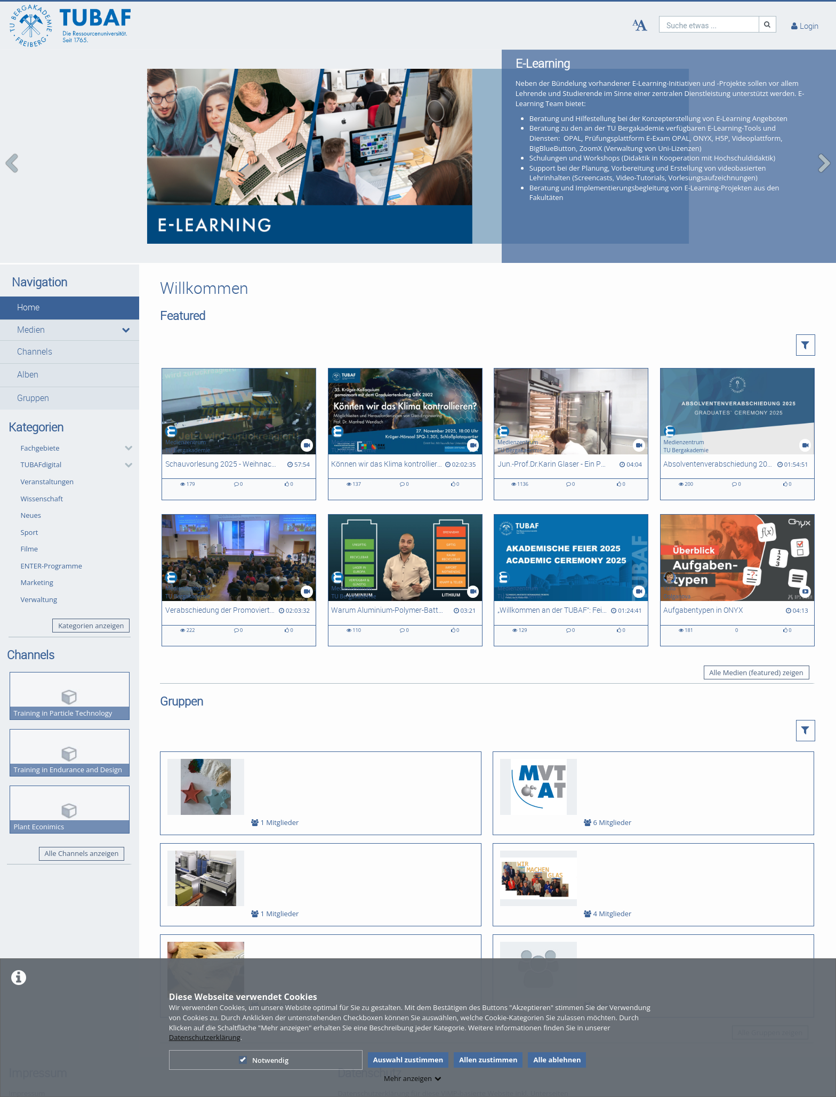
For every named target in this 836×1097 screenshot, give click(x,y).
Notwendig (263, 1060)
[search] (709, 24)
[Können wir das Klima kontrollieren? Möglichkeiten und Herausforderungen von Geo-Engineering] (405, 424)
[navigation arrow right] (824, 158)
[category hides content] (125, 438)
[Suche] (768, 24)
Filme (29, 539)
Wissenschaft (42, 488)
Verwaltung (39, 590)
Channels (34, 342)
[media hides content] (125, 320)
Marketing (37, 573)
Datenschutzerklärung (204, 1037)
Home (28, 297)
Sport (29, 522)
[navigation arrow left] (12, 158)
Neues (31, 505)
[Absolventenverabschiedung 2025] (737, 424)
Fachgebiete (40, 438)
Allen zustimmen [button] (488, 1059)
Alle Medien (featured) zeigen (756, 663)
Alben (27, 365)
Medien (31, 319)
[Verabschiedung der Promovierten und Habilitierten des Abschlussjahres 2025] (239, 570)
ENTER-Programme (52, 555)
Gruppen (33, 388)
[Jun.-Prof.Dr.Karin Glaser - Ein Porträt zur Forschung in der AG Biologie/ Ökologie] (571, 424)
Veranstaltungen (47, 472)
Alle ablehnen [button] (557, 1059)
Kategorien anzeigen (91, 615)
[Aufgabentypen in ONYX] (737, 570)
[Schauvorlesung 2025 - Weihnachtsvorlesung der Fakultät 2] (239, 424)
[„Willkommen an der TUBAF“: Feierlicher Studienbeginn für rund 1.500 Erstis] (571, 570)
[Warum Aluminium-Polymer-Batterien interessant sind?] (405, 570)
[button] (69, 298)
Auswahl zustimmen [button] (408, 1059)
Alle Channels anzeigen (81, 843)
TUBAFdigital (41, 455)
